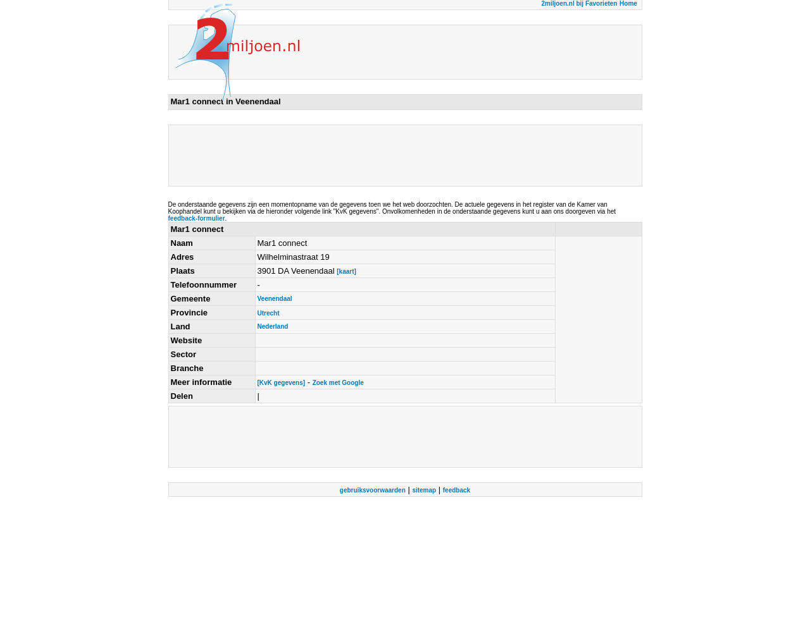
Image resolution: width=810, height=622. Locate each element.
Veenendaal (275, 298)
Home (628, 3)
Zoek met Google (338, 382)
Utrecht (269, 313)
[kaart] (346, 271)
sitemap (424, 490)
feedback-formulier (196, 218)
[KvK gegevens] (282, 382)
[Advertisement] (401, 155)
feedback (456, 490)
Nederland (273, 326)
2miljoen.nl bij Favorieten (579, 3)
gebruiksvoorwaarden (373, 490)
